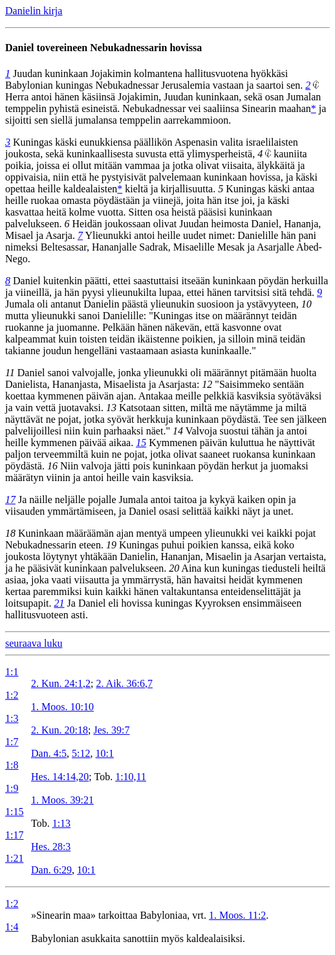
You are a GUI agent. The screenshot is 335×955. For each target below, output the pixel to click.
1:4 (11, 926)
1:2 (11, 695)
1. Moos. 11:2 (237, 915)
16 (52, 465)
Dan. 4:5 (49, 753)
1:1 (11, 671)
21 (59, 603)
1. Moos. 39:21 (62, 799)
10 (306, 303)
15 (141, 442)
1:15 (14, 811)
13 (111, 407)
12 (207, 384)
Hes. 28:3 (50, 846)
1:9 (11, 788)
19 (111, 544)
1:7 (11, 741)
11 (10, 372)
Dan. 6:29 (51, 869)
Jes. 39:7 (111, 730)
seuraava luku (33, 643)
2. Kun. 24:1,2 (61, 683)
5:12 (81, 753)
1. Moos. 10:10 (62, 706)
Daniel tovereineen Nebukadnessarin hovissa (103, 47)
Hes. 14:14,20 (60, 776)
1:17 (14, 834)
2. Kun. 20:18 (59, 730)
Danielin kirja (33, 10)
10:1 (105, 753)
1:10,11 (130, 776)
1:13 (61, 823)
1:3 (11, 718)
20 (174, 568)
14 (178, 430)
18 (10, 533)
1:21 (14, 858)
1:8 (11, 764)
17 (10, 499)
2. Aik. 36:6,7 (124, 683)
